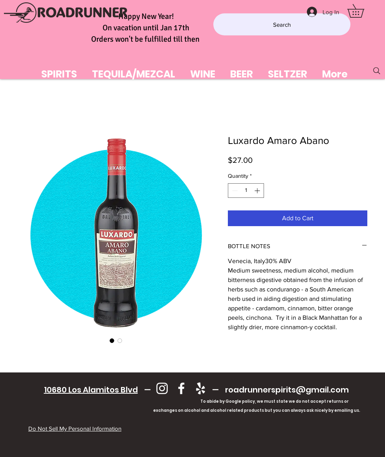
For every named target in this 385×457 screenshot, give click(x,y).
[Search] (281, 24)
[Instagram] (162, 388)
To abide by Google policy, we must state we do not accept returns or (274, 401)
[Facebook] (181, 388)
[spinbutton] (246, 190)
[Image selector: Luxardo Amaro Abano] (112, 341)
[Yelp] (200, 388)
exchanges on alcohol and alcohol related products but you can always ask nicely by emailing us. (196, 410)
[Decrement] (234, 190)
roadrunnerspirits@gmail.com (287, 389)
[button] (362, 11)
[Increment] (258, 190)
